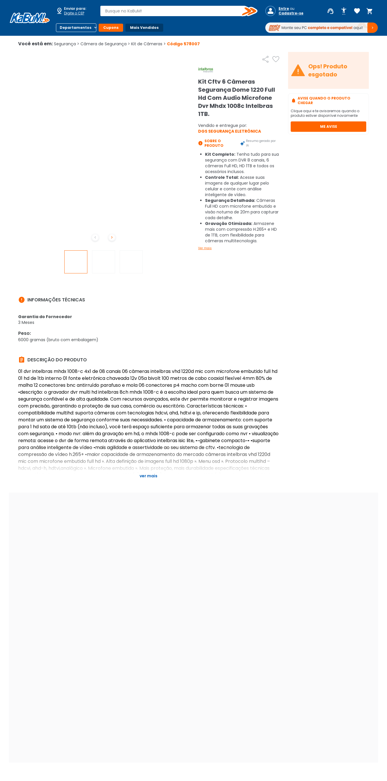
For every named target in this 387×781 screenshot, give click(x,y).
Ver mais (205, 248)
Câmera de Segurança (105, 44)
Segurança (66, 44)
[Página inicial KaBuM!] (29, 17)
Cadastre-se (291, 13)
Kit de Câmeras (148, 44)
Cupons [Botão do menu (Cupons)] (111, 27)
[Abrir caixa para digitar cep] (74, 11)
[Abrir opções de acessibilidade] (344, 11)
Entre (284, 8)
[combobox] (174, 11)
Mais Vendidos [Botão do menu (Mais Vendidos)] (144, 27)
